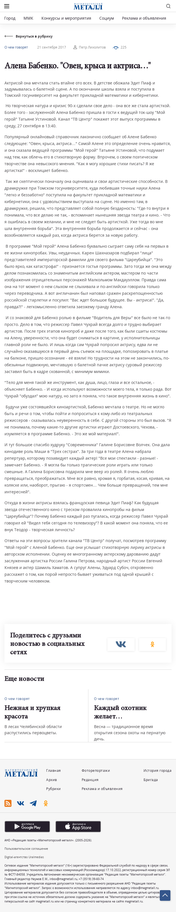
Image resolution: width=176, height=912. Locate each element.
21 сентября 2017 (51, 47)
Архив (51, 779)
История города (158, 770)
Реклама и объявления (144, 18)
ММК (28, 18)
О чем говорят (16, 47)
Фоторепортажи (96, 770)
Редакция (90, 779)
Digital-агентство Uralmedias (24, 857)
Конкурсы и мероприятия (66, 18)
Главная (53, 770)
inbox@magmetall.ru (63, 879)
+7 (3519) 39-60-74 (91, 879)
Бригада (151, 779)
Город (9, 18)
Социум (106, 18)
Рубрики (53, 788)
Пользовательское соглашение (26, 849)
